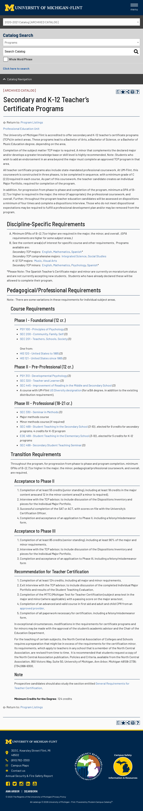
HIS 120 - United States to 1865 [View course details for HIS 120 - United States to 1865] (39, 353)
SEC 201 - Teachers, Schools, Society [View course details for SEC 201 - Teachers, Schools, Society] (43, 339)
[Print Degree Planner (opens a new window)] (118, 92)
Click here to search (16, 68)
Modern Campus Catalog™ (100, 802)
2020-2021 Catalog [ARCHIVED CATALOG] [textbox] (31, 22)
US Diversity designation (66, 390)
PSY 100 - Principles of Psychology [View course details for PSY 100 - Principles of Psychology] (42, 329)
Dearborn (30, 791)
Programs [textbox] (11, 42)
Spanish (76, 251)
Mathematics (61, 251)
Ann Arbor (13, 791)
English (47, 251)
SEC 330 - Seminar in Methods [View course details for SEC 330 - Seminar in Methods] (39, 412)
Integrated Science (74, 256)
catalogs (37, 802)
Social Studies (97, 256)
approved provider (32, 608)
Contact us (18, 770)
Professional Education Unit (21, 128)
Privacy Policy (59, 796)
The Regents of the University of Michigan (32, 796)
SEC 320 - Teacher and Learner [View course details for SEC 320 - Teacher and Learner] (40, 380)
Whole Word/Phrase (20, 59)
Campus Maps (20, 765)
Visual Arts (50, 260)
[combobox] (71, 22)
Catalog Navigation (19, 79)
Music (38, 260)
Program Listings (32, 122)
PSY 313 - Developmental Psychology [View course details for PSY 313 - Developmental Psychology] (43, 375)
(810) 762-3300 (20, 760)
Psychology (78, 265)
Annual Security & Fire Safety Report (29, 775)
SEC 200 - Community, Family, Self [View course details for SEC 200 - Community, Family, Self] (42, 334)
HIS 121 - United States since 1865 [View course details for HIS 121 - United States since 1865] (41, 358)
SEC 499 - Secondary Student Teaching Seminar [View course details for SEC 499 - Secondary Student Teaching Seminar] (51, 445)
